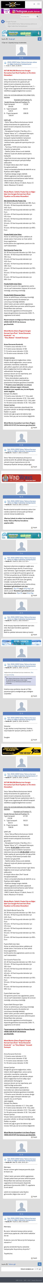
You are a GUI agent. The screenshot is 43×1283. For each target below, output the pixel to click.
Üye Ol (16, 589)
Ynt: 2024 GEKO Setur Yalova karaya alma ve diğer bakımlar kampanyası (21, 450)
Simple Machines (36, 1280)
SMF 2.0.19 (19, 1280)
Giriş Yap (26, 589)
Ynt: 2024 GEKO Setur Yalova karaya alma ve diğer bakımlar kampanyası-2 (22, 775)
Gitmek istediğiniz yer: (27, 1269)
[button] (2, 11)
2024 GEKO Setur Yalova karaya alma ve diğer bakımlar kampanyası (22, 63)
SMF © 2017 (27, 1280)
